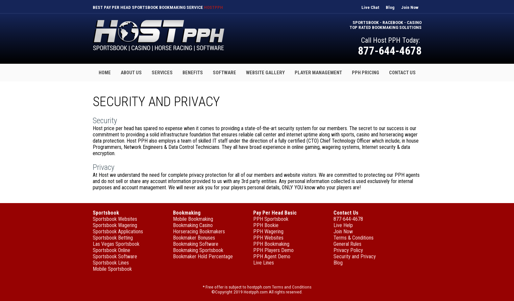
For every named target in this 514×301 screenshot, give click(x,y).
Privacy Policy (348, 250)
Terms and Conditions (291, 287)
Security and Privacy (354, 256)
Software (224, 73)
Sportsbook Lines (111, 263)
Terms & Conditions (353, 238)
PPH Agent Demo (271, 256)
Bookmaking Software (195, 244)
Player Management (318, 73)
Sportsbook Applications (118, 231)
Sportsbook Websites (115, 219)
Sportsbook (106, 213)
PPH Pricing (365, 73)
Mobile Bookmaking (193, 219)
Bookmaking (187, 213)
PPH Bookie (266, 225)
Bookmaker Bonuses (194, 238)
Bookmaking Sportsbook (198, 250)
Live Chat (370, 7)
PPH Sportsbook (270, 219)
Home (105, 73)
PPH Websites (268, 238)
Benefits (193, 73)
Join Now (409, 7)
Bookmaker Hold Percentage (203, 256)
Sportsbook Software (115, 256)
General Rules (347, 244)
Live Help (343, 225)
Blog (390, 7)
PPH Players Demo (273, 250)
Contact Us (402, 73)
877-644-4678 (390, 50)
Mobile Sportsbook (112, 269)
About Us (131, 73)
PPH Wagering (268, 231)
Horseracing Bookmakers (199, 231)
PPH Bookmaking (271, 244)
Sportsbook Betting (113, 238)
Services (162, 73)
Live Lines (263, 263)
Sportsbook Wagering (115, 225)
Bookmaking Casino (193, 225)
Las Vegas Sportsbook (116, 244)
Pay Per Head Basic (275, 213)
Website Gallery (265, 73)
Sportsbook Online (111, 250)
